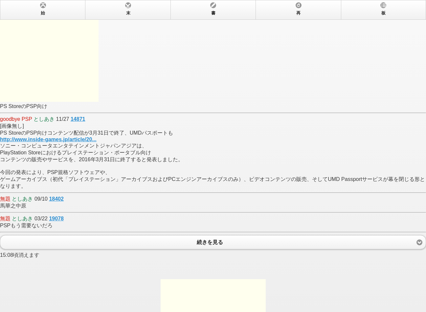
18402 (56, 199)
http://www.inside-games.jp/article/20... (48, 139)
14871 (78, 119)
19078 (56, 218)
